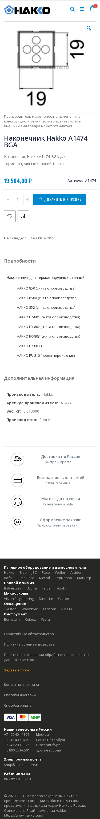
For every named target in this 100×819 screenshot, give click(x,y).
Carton (63, 598)
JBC (34, 572)
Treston (10, 609)
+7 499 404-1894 (16, 734)
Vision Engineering (19, 598)
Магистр (84, 577)
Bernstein (12, 619)
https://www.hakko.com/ (23, 815)
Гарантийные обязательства (29, 633)
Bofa (8, 577)
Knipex (30, 619)
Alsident (76, 572)
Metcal (44, 577)
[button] (89, 32)
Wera (45, 619)
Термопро (63, 577)
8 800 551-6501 (18, 750)
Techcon (49, 609)
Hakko (9, 572)
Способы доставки (20, 695)
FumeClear (25, 577)
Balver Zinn (13, 588)
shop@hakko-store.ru (21, 764)
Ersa (23, 572)
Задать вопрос (17, 670)
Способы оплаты (18, 705)
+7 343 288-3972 (16, 744)
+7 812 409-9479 (16, 739)
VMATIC (67, 609)
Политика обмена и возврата (29, 644)
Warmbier (30, 609)
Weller (60, 572)
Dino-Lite (46, 598)
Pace (46, 572)
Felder (47, 588)
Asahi (61, 588)
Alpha (32, 588)
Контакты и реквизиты (23, 684)
